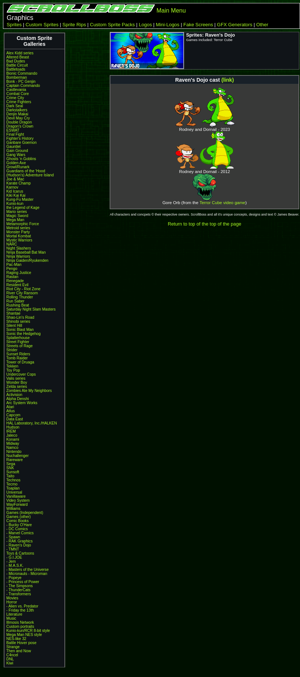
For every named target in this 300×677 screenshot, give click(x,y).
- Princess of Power (22, 582)
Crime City (15, 98)
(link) (227, 80)
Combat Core (17, 94)
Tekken (12, 366)
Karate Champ (18, 183)
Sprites (14, 24)
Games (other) (18, 517)
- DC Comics (17, 529)
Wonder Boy (16, 382)
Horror (11, 602)
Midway (12, 443)
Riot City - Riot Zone (23, 289)
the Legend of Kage (22, 208)
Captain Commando (23, 86)
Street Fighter (17, 342)
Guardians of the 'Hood (25, 171)
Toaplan (13, 488)
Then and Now (18, 651)
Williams (13, 509)
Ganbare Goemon (21, 143)
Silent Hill (14, 326)
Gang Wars (15, 155)
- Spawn (13, 537)
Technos (13, 480)
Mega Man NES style (24, 635)
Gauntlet (13, 147)
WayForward (17, 504)
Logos (145, 24)
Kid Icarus (14, 191)
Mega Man (15, 220)
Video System (18, 500)
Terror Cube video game (223, 202)
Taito (10, 476)
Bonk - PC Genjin (21, 81)
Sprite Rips (74, 24)
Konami (12, 439)
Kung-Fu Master (19, 199)
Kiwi (9, 663)
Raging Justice (18, 273)
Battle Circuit (17, 65)
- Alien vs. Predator (22, 606)
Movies (12, 598)
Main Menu (171, 10)
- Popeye (13, 578)
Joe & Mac (15, 179)
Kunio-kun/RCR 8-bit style (28, 631)
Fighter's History (20, 138)
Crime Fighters (18, 102)
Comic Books (17, 521)
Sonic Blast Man (20, 330)
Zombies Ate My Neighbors (29, 391)
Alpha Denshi (17, 399)
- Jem (11, 561)
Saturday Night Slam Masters (31, 309)
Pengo (11, 269)
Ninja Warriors (18, 256)
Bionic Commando (21, 73)
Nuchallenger (17, 456)
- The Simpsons (19, 586)
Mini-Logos (168, 24)
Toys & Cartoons (20, 553)
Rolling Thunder (19, 297)
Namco (12, 448)
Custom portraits (20, 626)
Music (11, 618)
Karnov (12, 187)
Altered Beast (17, 57)
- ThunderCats (18, 590)
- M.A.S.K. (15, 565)
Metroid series (18, 228)
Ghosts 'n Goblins (21, 159)
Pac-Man (13, 265)
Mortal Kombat (18, 236)
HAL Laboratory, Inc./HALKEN (31, 423)
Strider (11, 350)
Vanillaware (16, 496)
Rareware (14, 460)
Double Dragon (19, 122)
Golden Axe (16, 163)
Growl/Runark (18, 167)
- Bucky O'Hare (19, 525)
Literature (14, 614)
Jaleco (11, 435)
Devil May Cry (18, 118)
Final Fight (15, 134)
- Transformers (18, 594)
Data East (14, 419)
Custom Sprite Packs (112, 24)
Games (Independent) (24, 513)
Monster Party (18, 232)
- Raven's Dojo (18, 545)
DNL (10, 659)
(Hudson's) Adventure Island (30, 175)
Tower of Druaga (20, 362)
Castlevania (16, 90)
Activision (14, 395)
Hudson (12, 427)
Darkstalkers (16, 110)
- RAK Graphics (19, 541)
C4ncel (12, 655)
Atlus (10, 411)
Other (262, 24)
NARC (11, 244)
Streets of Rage (19, 346)
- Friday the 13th (20, 610)
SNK (10, 468)
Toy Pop (13, 370)
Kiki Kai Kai (16, 195)
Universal (14, 492)
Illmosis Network (20, 622)
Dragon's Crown (19, 126)
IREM (11, 431)
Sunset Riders (18, 354)
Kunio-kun (14, 204)
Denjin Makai (17, 114)
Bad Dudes (15, 61)
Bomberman (16, 77)
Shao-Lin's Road (20, 317)
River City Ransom (22, 293)
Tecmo (11, 484)
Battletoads (15, 69)
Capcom (13, 415)
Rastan (12, 277)
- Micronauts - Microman (26, 574)
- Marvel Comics (20, 533)
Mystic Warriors (19, 240)
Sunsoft (12, 472)
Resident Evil (17, 285)
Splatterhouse (18, 338)
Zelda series (16, 387)
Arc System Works (21, 403)
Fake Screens (198, 24)
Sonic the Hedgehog (23, 334)
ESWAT (12, 130)
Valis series (16, 378)
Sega (10, 464)
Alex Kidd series (19, 53)
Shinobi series (18, 321)
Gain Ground (17, 151)
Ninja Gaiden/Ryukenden (27, 260)
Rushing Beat (17, 305)
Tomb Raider (17, 358)
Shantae (13, 313)
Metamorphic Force (22, 224)
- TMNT (12, 549)
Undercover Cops (21, 374)
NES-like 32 (16, 639)
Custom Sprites (42, 24)
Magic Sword (17, 216)
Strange (13, 647)
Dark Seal (14, 106)
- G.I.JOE (14, 557)
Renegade (15, 281)
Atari (10, 407)
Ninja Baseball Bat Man (26, 252)
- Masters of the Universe (27, 570)
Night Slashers (18, 248)
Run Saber (15, 301)
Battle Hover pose (21, 643)
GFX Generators (234, 24)
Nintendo (13, 452)
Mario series (16, 212)
